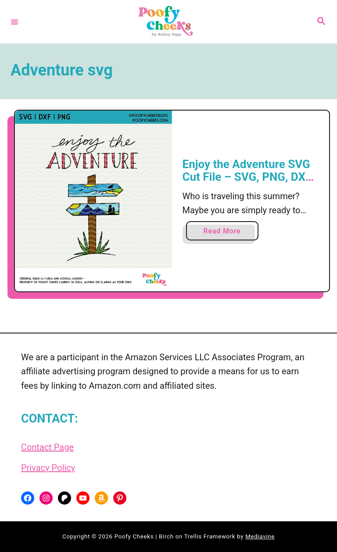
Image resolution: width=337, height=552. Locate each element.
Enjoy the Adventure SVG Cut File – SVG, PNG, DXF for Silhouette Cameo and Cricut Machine (248, 184)
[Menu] (14, 21)
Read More (225, 232)
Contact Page (47, 447)
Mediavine (260, 536)
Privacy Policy (48, 467)
